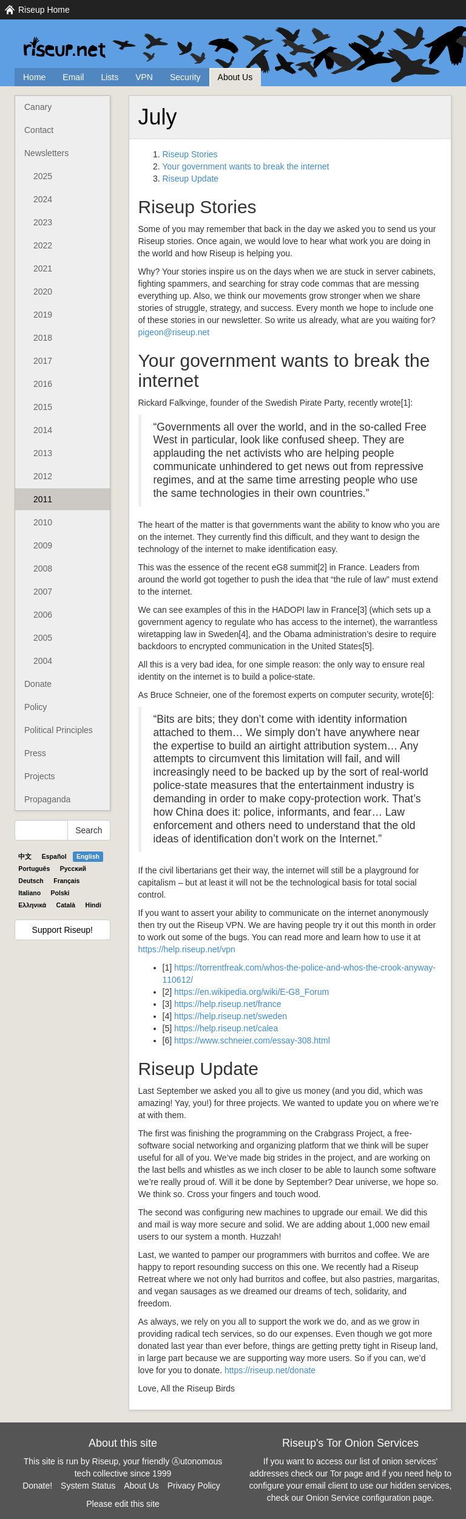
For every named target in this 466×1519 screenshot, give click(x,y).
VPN (144, 77)
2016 (42, 384)
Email (73, 77)
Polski (60, 892)
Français (66, 880)
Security (185, 77)
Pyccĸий (73, 868)
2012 (42, 476)
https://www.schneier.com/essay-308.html (252, 1040)
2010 (42, 522)
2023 (42, 222)
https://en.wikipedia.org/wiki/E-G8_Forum (251, 992)
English (88, 856)
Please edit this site (123, 1504)
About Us (235, 77)
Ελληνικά (32, 905)
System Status (88, 1485)
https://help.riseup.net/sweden (230, 1016)
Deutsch (30, 880)
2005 (42, 638)
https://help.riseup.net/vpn (186, 949)
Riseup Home (44, 10)
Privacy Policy (193, 1485)
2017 (42, 361)
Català (66, 905)
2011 (42, 499)
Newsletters (46, 153)
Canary (38, 107)
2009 (42, 545)
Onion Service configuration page (368, 1498)
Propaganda (47, 799)
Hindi (93, 905)
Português (34, 868)
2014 (42, 430)
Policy (35, 707)
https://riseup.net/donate (270, 1370)
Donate (38, 684)
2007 (42, 591)
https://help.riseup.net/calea (226, 1028)
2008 (42, 568)
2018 (42, 338)
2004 (42, 661)
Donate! (37, 1485)
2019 (42, 314)
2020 (42, 291)
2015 (42, 407)
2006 (42, 615)
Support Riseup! (62, 930)
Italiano (29, 892)
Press (35, 753)
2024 (42, 199)
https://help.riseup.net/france (228, 1004)
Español (54, 856)
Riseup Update (191, 178)
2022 (42, 245)
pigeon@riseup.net (174, 332)
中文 (25, 856)
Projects (39, 776)
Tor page (346, 1473)
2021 (42, 268)
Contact (38, 130)
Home (34, 77)
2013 (42, 453)
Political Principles (58, 730)
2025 (42, 176)
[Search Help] (41, 830)
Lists (109, 77)
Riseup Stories (190, 154)
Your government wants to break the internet (246, 166)
